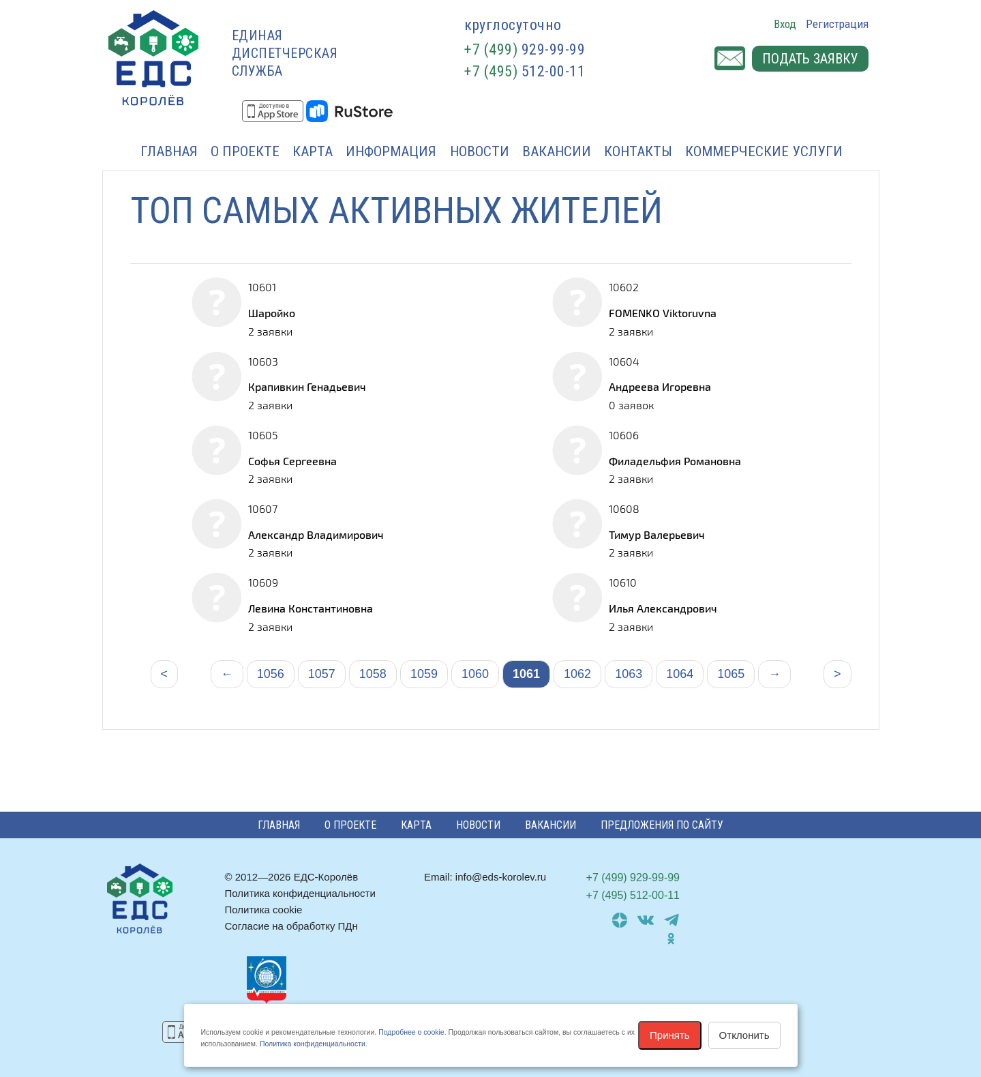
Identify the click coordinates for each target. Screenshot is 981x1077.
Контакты (638, 151)
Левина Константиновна (310, 608)
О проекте (245, 151)
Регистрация (837, 24)
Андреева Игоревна (660, 386)
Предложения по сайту (662, 824)
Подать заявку (810, 58)
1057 (321, 674)
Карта (312, 151)
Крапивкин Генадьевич (307, 386)
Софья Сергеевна (292, 460)
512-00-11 (524, 71)
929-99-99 (524, 49)
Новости (479, 151)
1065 (730, 674)
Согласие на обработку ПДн (291, 926)
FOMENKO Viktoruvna (662, 312)
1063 (628, 674)
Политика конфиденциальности (300, 893)
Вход (785, 24)
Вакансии (556, 151)
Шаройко (271, 312)
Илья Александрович (663, 608)
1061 (526, 674)
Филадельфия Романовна (675, 460)
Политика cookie (264, 909)
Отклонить (744, 1035)
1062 (577, 674)
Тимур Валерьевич (657, 534)
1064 (679, 674)
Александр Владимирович (316, 534)
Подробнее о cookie (411, 1032)
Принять (670, 1035)
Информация (391, 151)
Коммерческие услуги (764, 151)
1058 (373, 674)
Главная (169, 151)
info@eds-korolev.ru (500, 877)
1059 (424, 674)
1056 (270, 674)
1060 (475, 674)
